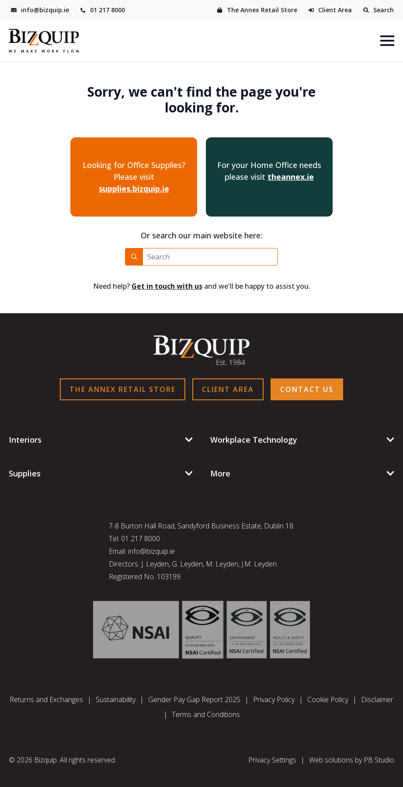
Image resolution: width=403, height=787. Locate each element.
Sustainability (115, 699)
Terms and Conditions (206, 714)
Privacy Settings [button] (272, 760)
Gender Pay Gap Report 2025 (194, 699)
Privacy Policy (274, 699)
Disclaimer (377, 699)
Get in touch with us (167, 286)
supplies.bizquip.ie (134, 188)
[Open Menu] (387, 41)
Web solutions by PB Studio (351, 760)
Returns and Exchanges (46, 699)
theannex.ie (291, 176)
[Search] (134, 256)
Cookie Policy (327, 699)
